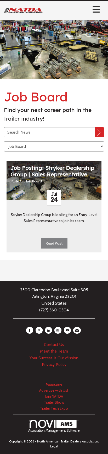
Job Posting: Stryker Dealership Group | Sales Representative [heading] (52, 171)
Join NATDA (54, 396)
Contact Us (54, 344)
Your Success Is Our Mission (54, 357)
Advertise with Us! (54, 390)
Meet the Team (54, 351)
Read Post (54, 243)
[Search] (99, 132)
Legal (54, 446)
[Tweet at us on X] (39, 330)
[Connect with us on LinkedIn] (48, 330)
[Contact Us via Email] (77, 330)
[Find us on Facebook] (29, 330)
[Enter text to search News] (49, 132)
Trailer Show (54, 402)
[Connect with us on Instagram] (57, 330)
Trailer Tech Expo (54, 408)
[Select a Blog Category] (54, 146)
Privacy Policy (54, 364)
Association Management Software (54, 426)
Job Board (34, 181)
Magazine (54, 384)
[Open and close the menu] (73, 10)
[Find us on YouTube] (67, 330)
